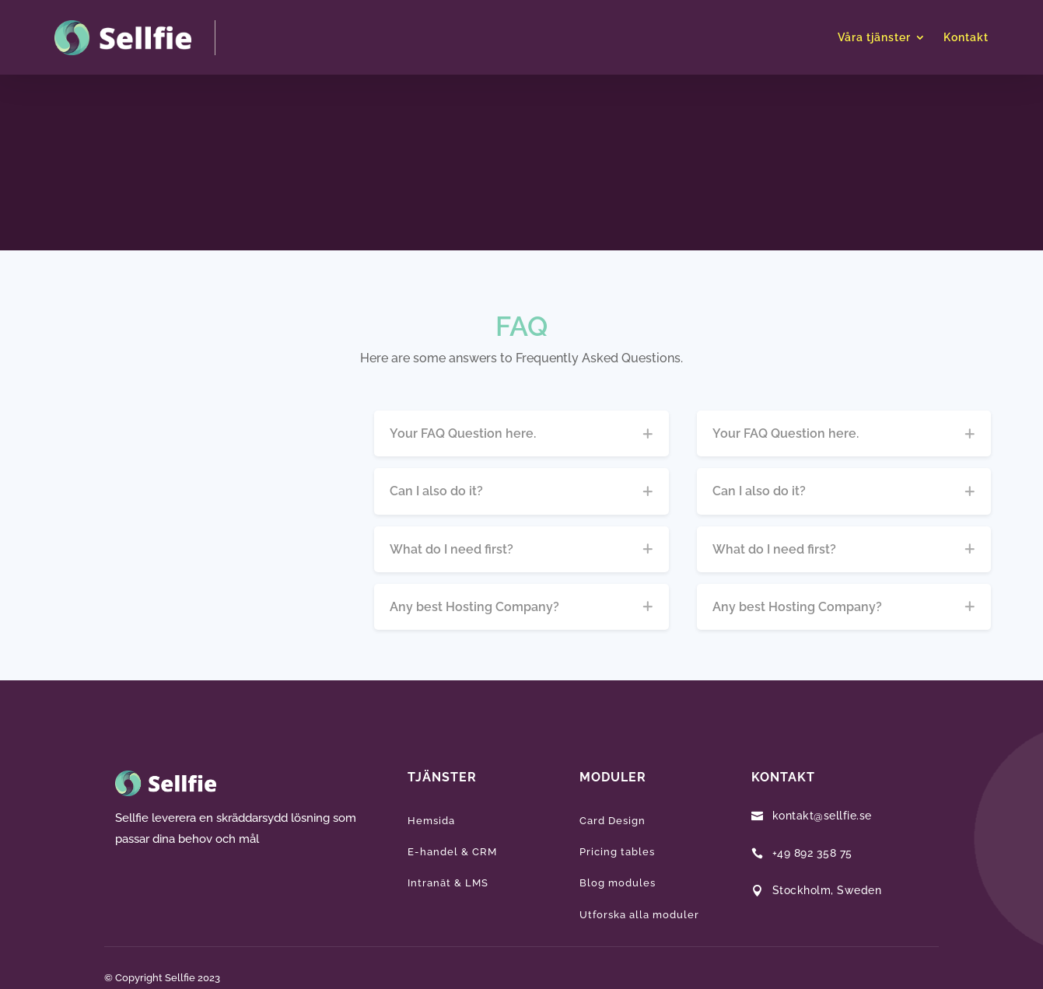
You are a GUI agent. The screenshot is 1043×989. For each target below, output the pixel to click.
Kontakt (966, 37)
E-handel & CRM (452, 852)
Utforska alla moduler (639, 915)
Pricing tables (617, 852)
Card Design (612, 820)
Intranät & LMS (448, 883)
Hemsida (431, 820)
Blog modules (617, 883)
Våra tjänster (874, 37)
